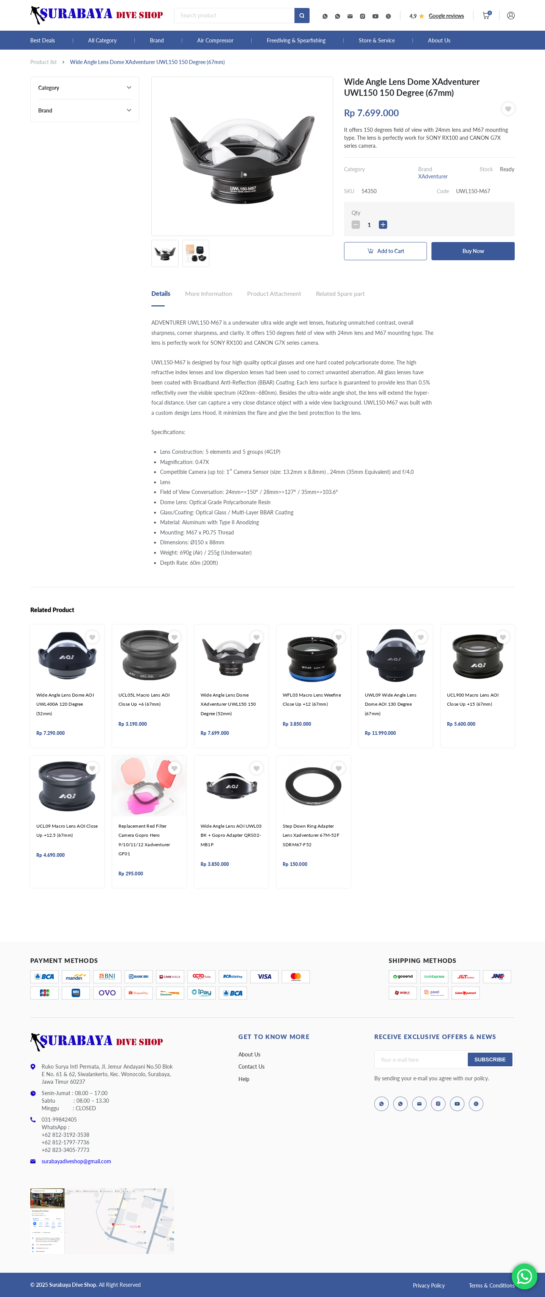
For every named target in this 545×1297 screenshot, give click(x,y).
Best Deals (42, 40)
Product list (43, 62)
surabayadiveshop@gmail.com (76, 1161)
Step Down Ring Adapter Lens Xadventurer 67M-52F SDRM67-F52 (311, 835)
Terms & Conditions (492, 1285)
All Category (102, 40)
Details (160, 293)
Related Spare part (340, 293)
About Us (439, 40)
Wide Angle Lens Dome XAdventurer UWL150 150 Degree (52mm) (228, 704)
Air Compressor (215, 40)
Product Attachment (274, 293)
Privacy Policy (429, 1285)
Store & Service (377, 40)
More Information (208, 293)
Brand (157, 40)
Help (243, 1079)
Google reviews (446, 16)
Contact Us (251, 1066)
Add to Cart (390, 251)
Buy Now (473, 251)
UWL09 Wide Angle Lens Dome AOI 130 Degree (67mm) (390, 704)
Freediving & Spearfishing (296, 40)
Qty (356, 212)
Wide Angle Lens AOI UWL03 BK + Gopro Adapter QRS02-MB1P (231, 835)
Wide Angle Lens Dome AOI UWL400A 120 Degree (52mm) (65, 704)
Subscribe (490, 1059)
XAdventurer (433, 176)
